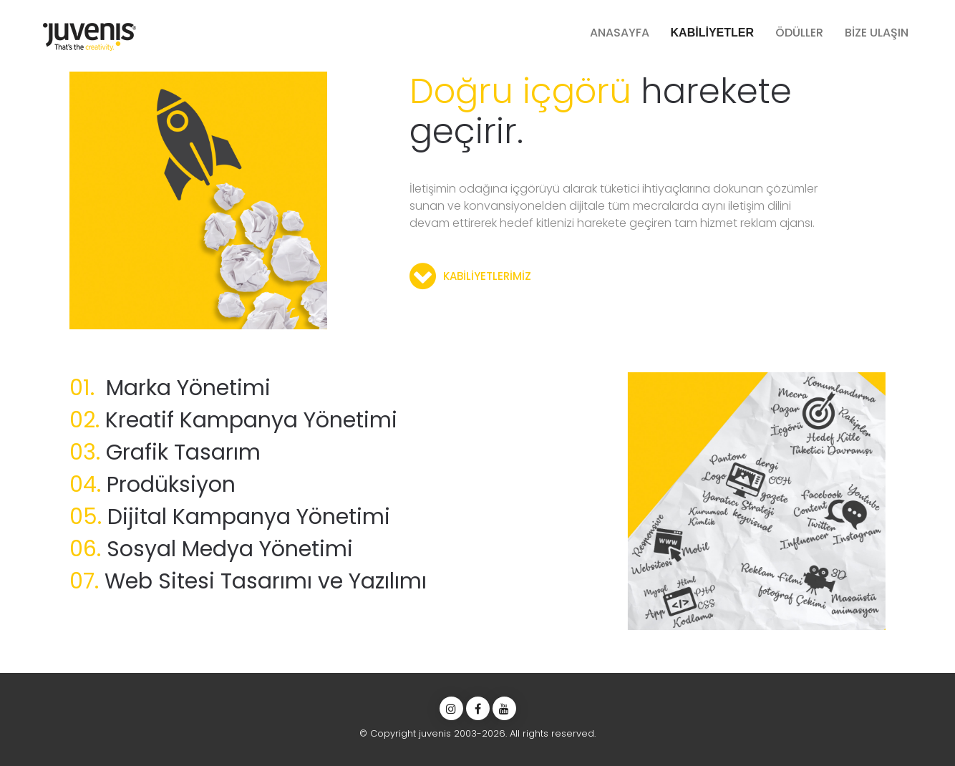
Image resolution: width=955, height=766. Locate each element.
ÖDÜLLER (799, 32)
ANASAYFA (619, 32)
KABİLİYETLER (712, 32)
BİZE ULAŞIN (876, 32)
